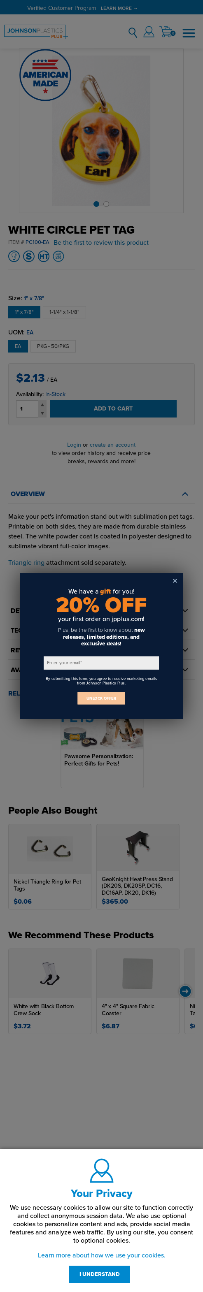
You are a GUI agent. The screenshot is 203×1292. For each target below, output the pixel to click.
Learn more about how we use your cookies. (102, 1255)
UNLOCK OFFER (101, 698)
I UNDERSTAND (99, 1274)
